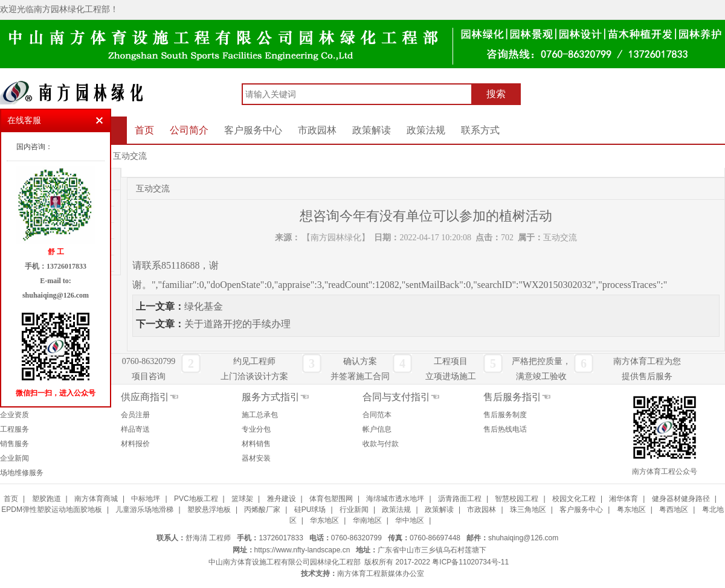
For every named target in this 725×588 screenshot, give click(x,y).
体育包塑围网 (331, 498)
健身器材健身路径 (681, 498)
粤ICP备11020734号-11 (470, 562)
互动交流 (130, 156)
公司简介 (189, 130)
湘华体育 (623, 498)
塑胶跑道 (46, 498)
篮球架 (242, 498)
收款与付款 (380, 443)
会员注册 (135, 415)
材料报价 (135, 443)
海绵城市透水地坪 (395, 498)
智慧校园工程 (516, 498)
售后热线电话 (505, 429)
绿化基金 (203, 306)
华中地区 (409, 520)
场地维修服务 (22, 472)
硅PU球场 (310, 509)
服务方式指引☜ (275, 397)
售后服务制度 (505, 415)
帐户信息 (377, 429)
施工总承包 (260, 415)
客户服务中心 (253, 130)
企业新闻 (14, 458)
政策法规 (426, 130)
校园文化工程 (574, 498)
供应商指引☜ (150, 397)
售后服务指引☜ (517, 397)
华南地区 (367, 520)
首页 (144, 130)
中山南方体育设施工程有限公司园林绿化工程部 (284, 562)
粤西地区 (673, 509)
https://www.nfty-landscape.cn (302, 550)
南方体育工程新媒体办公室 (380, 573)
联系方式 (480, 130)
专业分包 (256, 429)
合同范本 (377, 415)
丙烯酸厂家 (262, 509)
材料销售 (256, 443)
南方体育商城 (96, 498)
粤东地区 (631, 509)
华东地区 (324, 520)
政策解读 (371, 130)
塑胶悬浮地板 (209, 509)
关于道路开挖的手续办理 (237, 324)
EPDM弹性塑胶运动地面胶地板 (51, 509)
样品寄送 (135, 429)
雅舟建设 (281, 498)
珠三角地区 (528, 509)
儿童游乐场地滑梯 (144, 509)
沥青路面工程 (460, 498)
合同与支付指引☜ (401, 397)
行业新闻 (354, 509)
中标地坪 (145, 498)
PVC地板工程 (196, 498)
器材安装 (256, 458)
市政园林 (317, 130)
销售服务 (14, 443)
